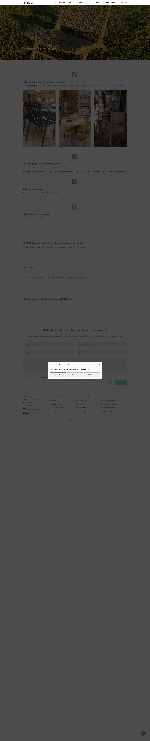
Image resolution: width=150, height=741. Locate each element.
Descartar (75, 374)
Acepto (57, 374)
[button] (99, 365)
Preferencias (92, 374)
